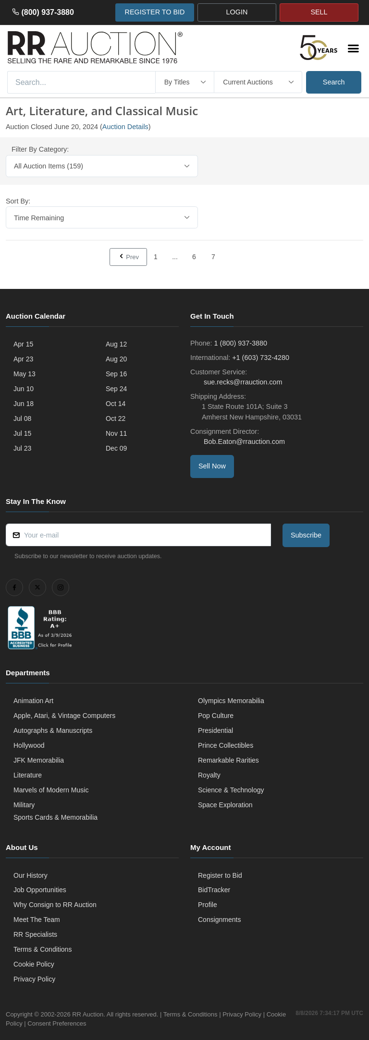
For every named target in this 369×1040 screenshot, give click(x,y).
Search (334, 82)
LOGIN (237, 12)
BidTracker (214, 890)
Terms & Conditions (42, 949)
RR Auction (87, 1014)
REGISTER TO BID (154, 12)
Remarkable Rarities (228, 760)
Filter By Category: (40, 149)
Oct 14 (115, 403)
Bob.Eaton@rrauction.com (243, 441)
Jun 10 (23, 389)
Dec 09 (116, 448)
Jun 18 (23, 403)
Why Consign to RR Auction (55, 905)
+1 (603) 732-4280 (260, 357)
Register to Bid (220, 875)
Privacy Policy (34, 979)
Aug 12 (116, 344)
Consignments (219, 919)
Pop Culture (216, 715)
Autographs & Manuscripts (52, 730)
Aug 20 (116, 359)
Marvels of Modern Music (50, 790)
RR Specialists (35, 934)
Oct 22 (115, 418)
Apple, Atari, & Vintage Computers (64, 715)
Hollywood (29, 745)
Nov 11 (116, 433)
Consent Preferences (78, 1023)
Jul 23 (22, 448)
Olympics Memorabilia (231, 701)
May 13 (24, 374)
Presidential (215, 730)
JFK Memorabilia (38, 760)
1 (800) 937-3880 (240, 343)
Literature (27, 775)
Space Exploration (225, 805)
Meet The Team (36, 919)
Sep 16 (116, 374)
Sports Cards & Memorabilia (55, 817)
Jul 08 (22, 418)
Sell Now (212, 466)
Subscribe (306, 535)
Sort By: (18, 201)
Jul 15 (22, 433)
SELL (318, 12)
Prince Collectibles (225, 745)
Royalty (209, 775)
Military (24, 805)
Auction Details (125, 127)
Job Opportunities (39, 890)
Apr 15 (23, 344)
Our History (30, 875)
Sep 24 (116, 389)
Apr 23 (23, 359)
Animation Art (33, 701)
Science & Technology (231, 790)
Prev (128, 257)
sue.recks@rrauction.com (242, 382)
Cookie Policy (33, 964)
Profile (207, 905)
